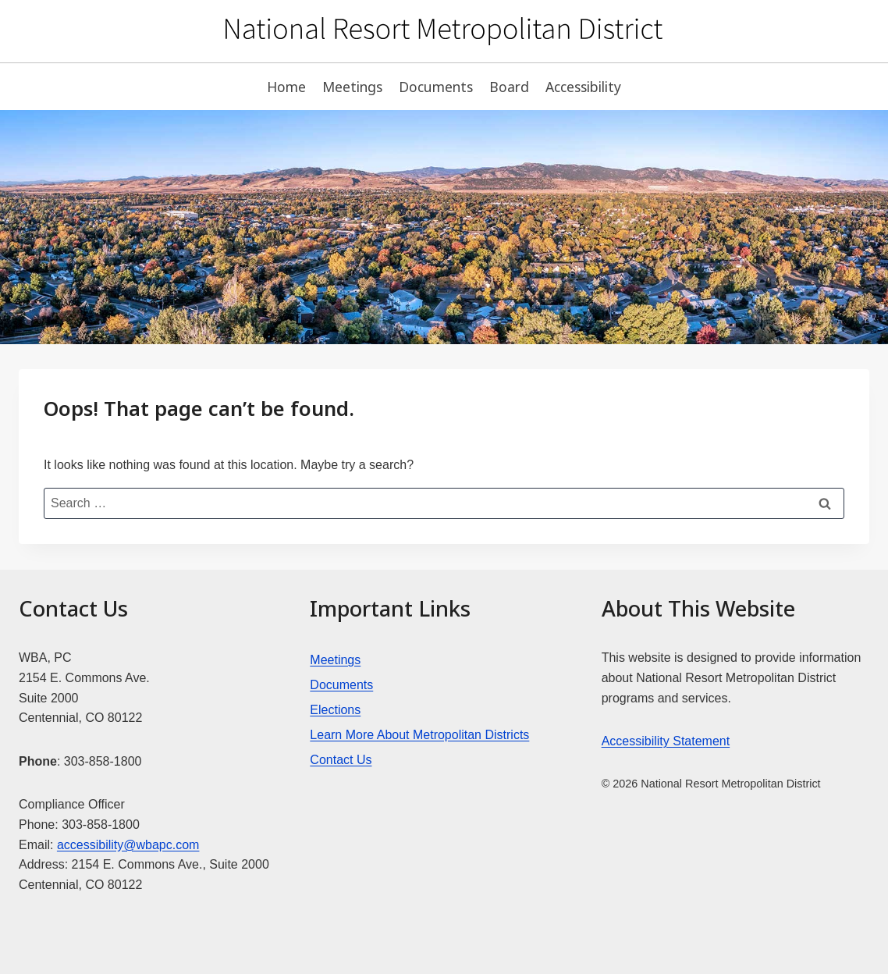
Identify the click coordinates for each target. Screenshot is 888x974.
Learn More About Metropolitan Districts (419, 734)
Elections (335, 709)
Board (509, 86)
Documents (436, 86)
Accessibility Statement (666, 741)
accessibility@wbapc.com (128, 844)
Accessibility (583, 86)
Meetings (352, 86)
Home (286, 86)
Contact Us (340, 759)
